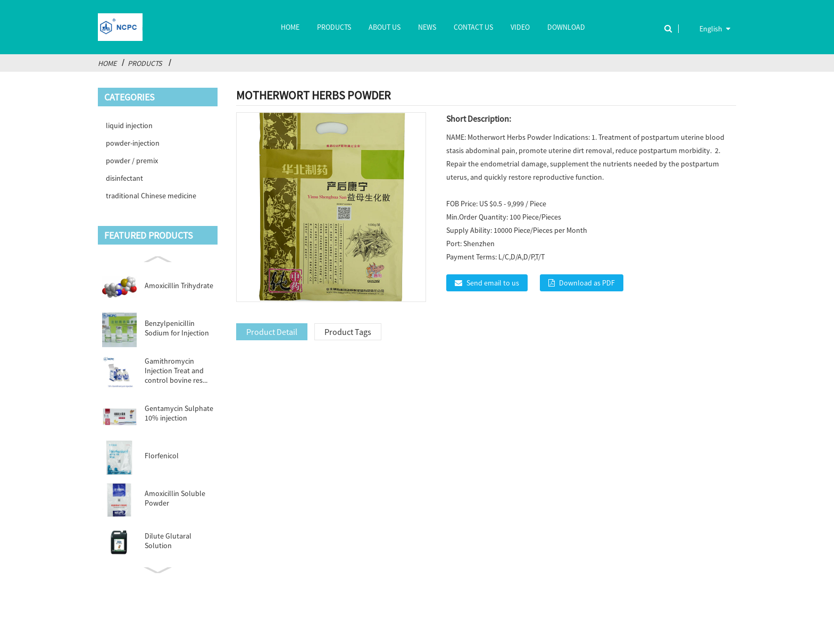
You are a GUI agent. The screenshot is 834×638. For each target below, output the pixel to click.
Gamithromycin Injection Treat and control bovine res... (176, 370)
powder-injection (133, 143)
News (427, 27)
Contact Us (473, 27)
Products (334, 27)
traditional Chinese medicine (151, 195)
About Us (385, 27)
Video (520, 27)
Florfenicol (162, 455)
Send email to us (492, 283)
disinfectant (124, 178)
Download (566, 27)
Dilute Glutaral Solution (168, 540)
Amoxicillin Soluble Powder (175, 498)
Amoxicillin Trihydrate (179, 285)
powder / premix (132, 160)
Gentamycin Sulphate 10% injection (179, 413)
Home (290, 27)
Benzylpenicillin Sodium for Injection (177, 328)
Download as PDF (587, 283)
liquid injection (129, 125)
